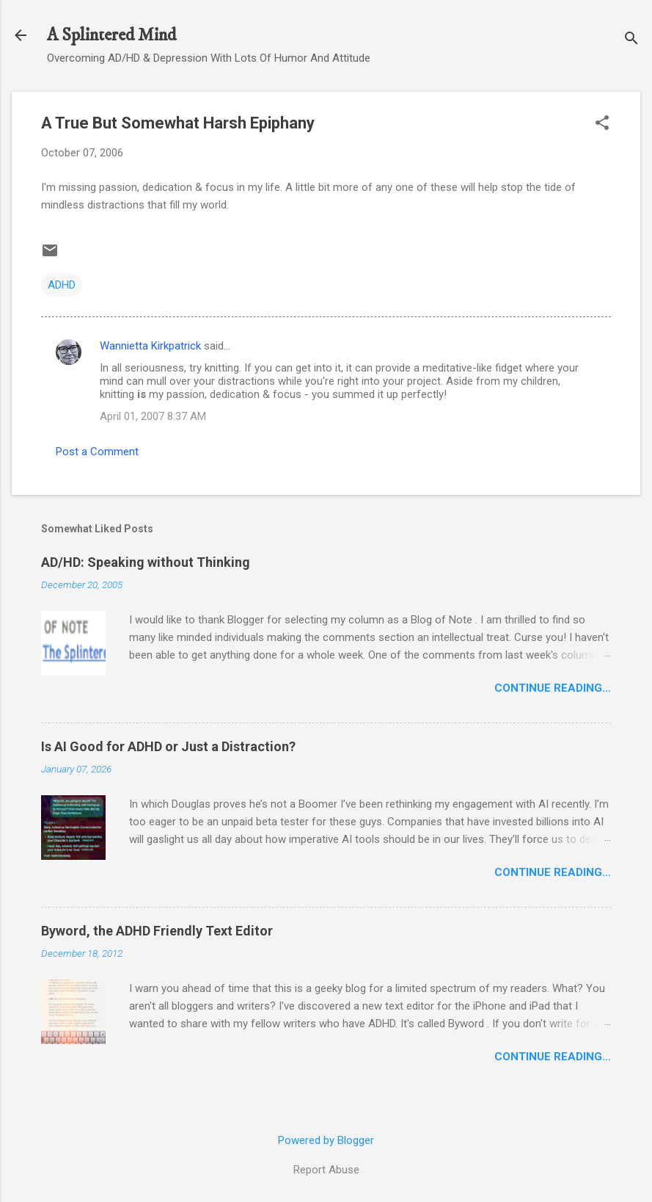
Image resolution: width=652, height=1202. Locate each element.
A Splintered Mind (111, 35)
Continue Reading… (552, 688)
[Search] (631, 40)
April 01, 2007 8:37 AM (153, 416)
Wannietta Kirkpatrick (150, 345)
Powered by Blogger (326, 1140)
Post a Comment (97, 451)
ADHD (62, 285)
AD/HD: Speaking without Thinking (145, 562)
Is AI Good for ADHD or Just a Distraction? (168, 746)
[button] (602, 124)
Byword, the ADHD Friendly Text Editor (157, 930)
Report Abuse (326, 1169)
